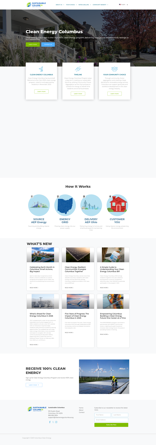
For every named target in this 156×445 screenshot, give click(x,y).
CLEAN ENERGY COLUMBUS (41, 75)
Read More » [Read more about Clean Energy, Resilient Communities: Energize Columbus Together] (69, 287)
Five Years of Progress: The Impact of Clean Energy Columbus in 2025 (77, 316)
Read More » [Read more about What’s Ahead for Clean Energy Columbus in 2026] (34, 344)
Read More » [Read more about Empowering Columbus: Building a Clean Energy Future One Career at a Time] (104, 334)
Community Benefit (100, 5)
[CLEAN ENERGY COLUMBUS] (41, 69)
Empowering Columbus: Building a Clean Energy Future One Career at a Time (113, 316)
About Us (60, 5)
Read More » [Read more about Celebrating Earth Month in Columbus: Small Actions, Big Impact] (34, 287)
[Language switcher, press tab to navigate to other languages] (123, 4)
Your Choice (71, 5)
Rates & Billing (85, 5)
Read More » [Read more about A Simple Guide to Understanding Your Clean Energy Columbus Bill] (104, 287)
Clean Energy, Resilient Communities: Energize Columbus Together (75, 269)
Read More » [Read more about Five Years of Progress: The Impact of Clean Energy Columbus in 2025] (69, 332)
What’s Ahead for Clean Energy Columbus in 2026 (41, 315)
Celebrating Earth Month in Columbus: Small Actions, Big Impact (42, 269)
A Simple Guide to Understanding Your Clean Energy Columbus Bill (112, 269)
